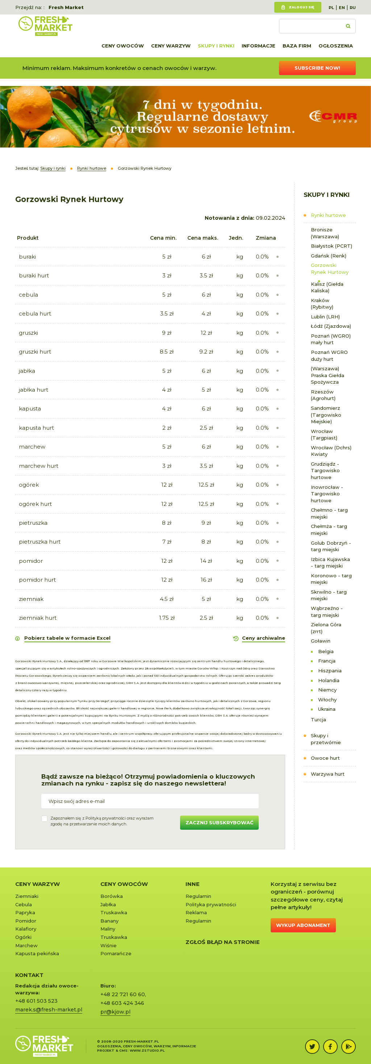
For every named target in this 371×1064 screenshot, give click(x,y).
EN (342, 7)
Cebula (23, 904)
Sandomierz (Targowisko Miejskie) (326, 414)
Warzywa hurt (328, 774)
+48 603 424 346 (122, 1003)
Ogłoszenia (335, 46)
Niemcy (327, 690)
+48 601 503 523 (36, 1001)
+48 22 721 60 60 (122, 994)
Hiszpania (330, 670)
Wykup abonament (303, 925)
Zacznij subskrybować (219, 822)
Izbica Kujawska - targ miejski (330, 562)
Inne (193, 884)
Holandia (328, 680)
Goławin (320, 641)
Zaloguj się (301, 7)
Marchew (26, 945)
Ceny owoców (122, 46)
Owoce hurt (325, 758)
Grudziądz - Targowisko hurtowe (325, 470)
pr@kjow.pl (115, 1012)
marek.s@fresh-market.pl (48, 1009)
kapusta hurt (36, 427)
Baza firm (297, 46)
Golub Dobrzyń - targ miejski (331, 546)
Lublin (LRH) (325, 316)
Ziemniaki (26, 896)
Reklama (196, 912)
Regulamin (198, 896)
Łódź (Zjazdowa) (331, 326)
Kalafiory (25, 929)
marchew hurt (38, 465)
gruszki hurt (35, 351)
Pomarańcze (116, 953)
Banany (109, 921)
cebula (28, 294)
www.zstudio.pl (147, 1050)
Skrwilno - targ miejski (329, 595)
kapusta (30, 408)
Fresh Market (66, 7)
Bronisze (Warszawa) (325, 233)
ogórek (29, 484)
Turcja (318, 719)
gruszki (28, 332)
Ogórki (23, 937)
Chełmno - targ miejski (329, 513)
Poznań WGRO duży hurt (329, 355)
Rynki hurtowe (328, 215)
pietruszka (33, 522)
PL (331, 7)
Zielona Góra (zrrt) (326, 628)
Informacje (258, 46)
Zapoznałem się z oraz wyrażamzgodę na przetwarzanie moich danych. (102, 821)
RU (353, 7)
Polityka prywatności (211, 904)
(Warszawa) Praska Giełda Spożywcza (327, 375)
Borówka (111, 896)
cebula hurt (35, 313)
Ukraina (326, 709)
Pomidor (25, 921)
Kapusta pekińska (37, 953)
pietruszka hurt (40, 541)
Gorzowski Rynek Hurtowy (330, 268)
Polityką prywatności (106, 818)
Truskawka (113, 912)
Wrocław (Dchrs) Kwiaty (331, 451)
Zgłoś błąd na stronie (223, 942)
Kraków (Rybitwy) (322, 303)
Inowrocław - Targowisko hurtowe (327, 493)
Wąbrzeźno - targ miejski (327, 611)
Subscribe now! (317, 68)
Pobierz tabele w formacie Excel (67, 638)
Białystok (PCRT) (331, 246)
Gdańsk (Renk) (328, 256)
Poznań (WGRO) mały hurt (331, 339)
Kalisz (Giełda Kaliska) (327, 287)
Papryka (25, 912)
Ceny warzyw (171, 46)
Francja (326, 661)
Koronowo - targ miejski (331, 579)
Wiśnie (108, 945)
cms (123, 1050)
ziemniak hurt (38, 617)
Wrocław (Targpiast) (324, 434)
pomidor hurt (37, 579)
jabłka (27, 370)
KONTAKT (29, 975)
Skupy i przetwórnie (326, 739)
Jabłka (108, 904)
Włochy (327, 699)
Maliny (107, 929)
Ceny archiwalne (263, 638)
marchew (32, 446)
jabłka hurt (33, 389)
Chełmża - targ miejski (329, 529)
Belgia (326, 651)
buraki (27, 256)
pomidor (31, 560)
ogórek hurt (35, 503)
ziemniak (31, 598)
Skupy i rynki (216, 46)
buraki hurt (34, 275)
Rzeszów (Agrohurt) (323, 395)
